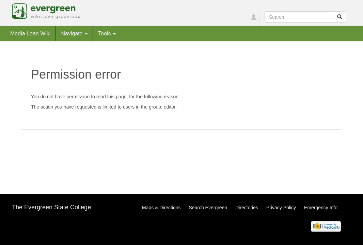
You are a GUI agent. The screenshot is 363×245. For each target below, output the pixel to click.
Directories (246, 207)
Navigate (74, 33)
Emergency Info (320, 207)
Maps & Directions (161, 207)
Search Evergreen (208, 207)
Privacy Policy (281, 207)
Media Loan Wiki (30, 33)
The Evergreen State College (51, 207)
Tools (107, 33)
